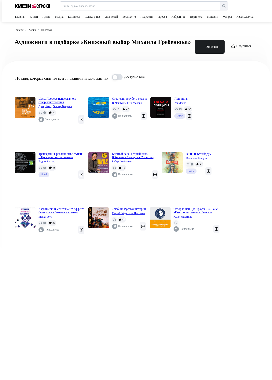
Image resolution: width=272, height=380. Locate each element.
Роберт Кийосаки (122, 161)
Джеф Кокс (45, 106)
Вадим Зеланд (46, 161)
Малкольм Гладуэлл (197, 158)
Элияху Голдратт (62, 106)
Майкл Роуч (45, 216)
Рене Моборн (134, 103)
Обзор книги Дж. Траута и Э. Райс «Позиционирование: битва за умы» (196, 210)
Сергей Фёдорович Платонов (128, 213)
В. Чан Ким (119, 103)
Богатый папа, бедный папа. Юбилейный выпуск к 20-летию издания (132, 155)
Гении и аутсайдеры (198, 153)
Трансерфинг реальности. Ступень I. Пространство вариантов (61, 155)
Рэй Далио (180, 103)
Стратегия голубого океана (129, 98)
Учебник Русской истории (129, 209)
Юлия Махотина (183, 216)
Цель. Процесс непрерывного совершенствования (57, 100)
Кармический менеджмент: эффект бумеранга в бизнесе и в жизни (61, 210)
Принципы (181, 98)
